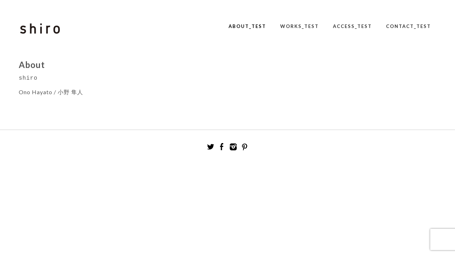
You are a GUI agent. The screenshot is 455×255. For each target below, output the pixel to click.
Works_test (299, 26)
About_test (247, 26)
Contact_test (408, 26)
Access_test (352, 26)
